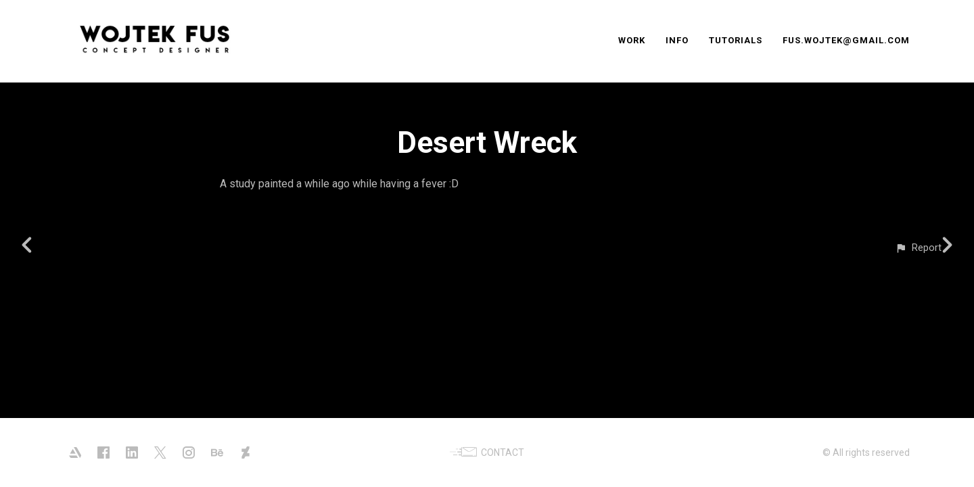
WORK (631, 40)
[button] (918, 248)
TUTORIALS (735, 40)
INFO (677, 40)
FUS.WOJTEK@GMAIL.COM (846, 40)
